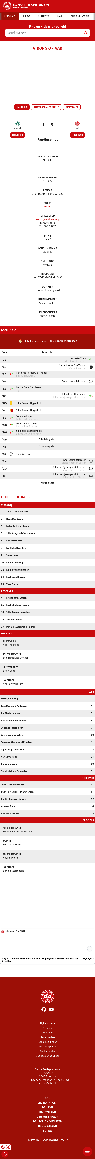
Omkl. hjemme (47, 248)
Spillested (47, 216)
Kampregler (71, 107)
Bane (47, 236)
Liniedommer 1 (47, 299)
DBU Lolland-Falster (47, 1121)
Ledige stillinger (47, 1042)
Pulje (47, 203)
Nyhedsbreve (47, 1023)
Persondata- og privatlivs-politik (47, 1140)
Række (47, 190)
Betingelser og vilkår (47, 1056)
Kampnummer (47, 178)
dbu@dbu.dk (49, 1083)
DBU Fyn (47, 1107)
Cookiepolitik (47, 1051)
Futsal (47, 1130)
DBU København (47, 1116)
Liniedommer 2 (47, 312)
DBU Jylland (47, 1112)
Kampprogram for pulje (46, 107)
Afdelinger (48, 1032)
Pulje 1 (48, 207)
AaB (77, 128)
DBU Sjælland (47, 1126)
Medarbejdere (47, 1037)
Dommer (47, 287)
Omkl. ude (47, 261)
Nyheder (47, 1028)
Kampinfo (22, 107)
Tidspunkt (47, 274)
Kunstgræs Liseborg (47, 219)
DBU (47, 1098)
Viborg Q (17, 128)
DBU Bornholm (47, 1103)
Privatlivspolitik (48, 1046)
